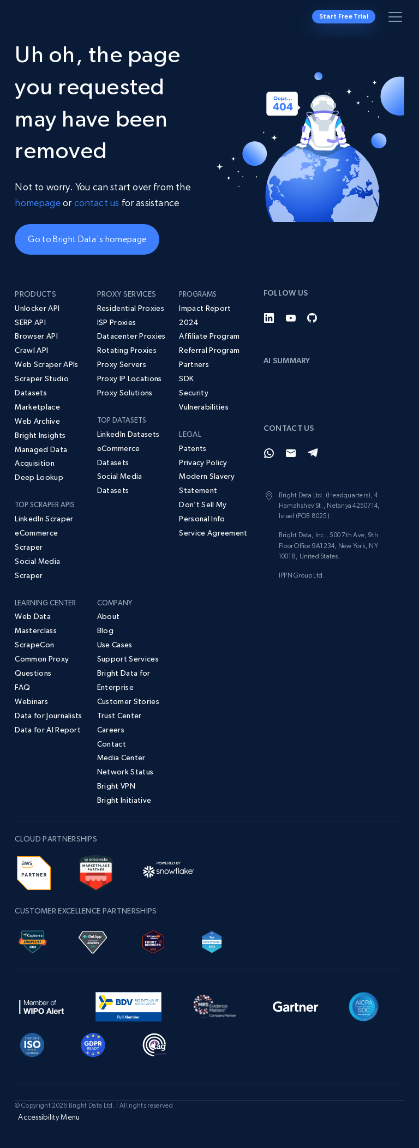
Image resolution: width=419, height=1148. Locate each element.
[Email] (291, 453)
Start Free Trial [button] (343, 16)
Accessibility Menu (49, 1117)
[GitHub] (313, 318)
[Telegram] (313, 453)
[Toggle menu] (397, 19)
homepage (37, 202)
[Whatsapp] (269, 453)
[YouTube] (291, 318)
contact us (96, 202)
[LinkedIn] (269, 318)
